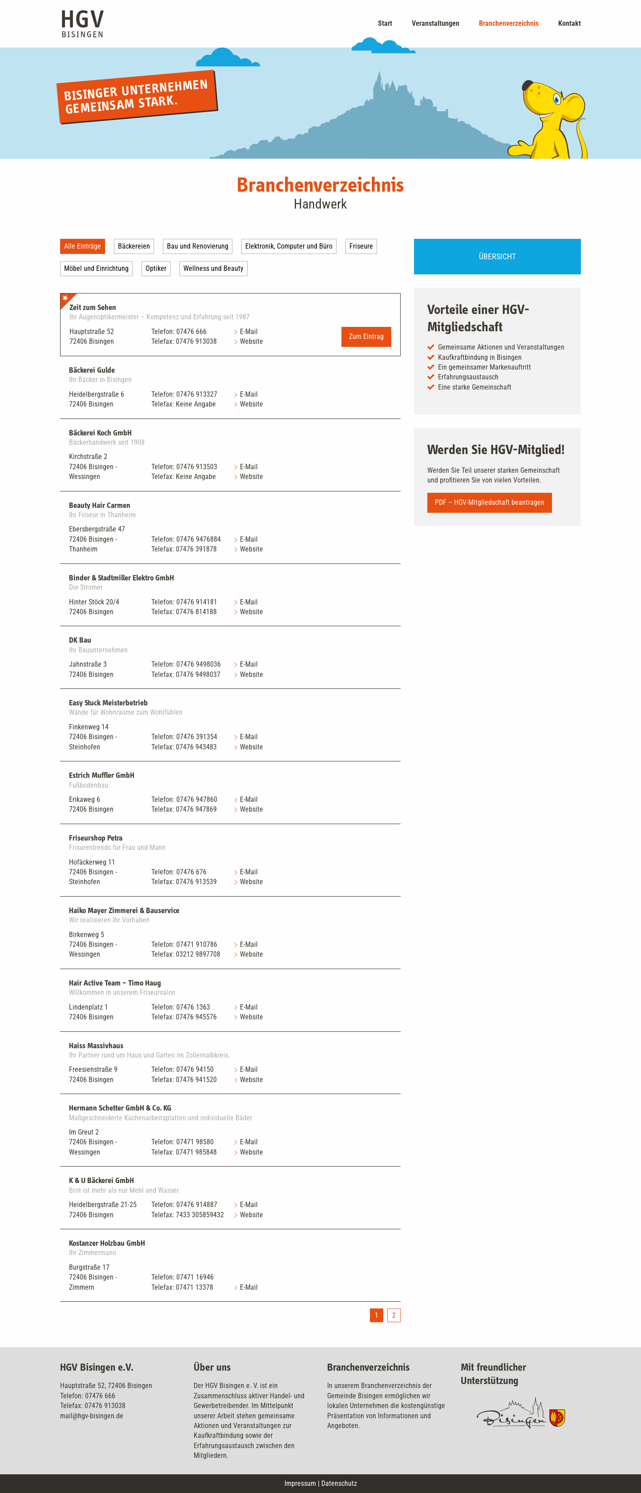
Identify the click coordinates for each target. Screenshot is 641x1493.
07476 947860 (196, 799)
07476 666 (191, 331)
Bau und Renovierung (197, 246)
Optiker (156, 268)
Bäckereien (134, 246)
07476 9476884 (198, 539)
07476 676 (191, 872)
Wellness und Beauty (213, 268)
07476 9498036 (198, 664)
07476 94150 (195, 1069)
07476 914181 (196, 602)
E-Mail (249, 331)
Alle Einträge (82, 246)
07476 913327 (196, 394)
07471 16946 (195, 1277)
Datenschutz (339, 1483)
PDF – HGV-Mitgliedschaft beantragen (489, 502)
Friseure (361, 246)
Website (251, 341)
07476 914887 (196, 1204)
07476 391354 (196, 736)
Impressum (300, 1483)
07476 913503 (196, 467)
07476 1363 (193, 1007)
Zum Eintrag (366, 336)
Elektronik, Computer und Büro (289, 246)
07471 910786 (196, 944)
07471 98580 (195, 1142)
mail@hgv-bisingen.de (91, 1416)
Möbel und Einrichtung (96, 268)
